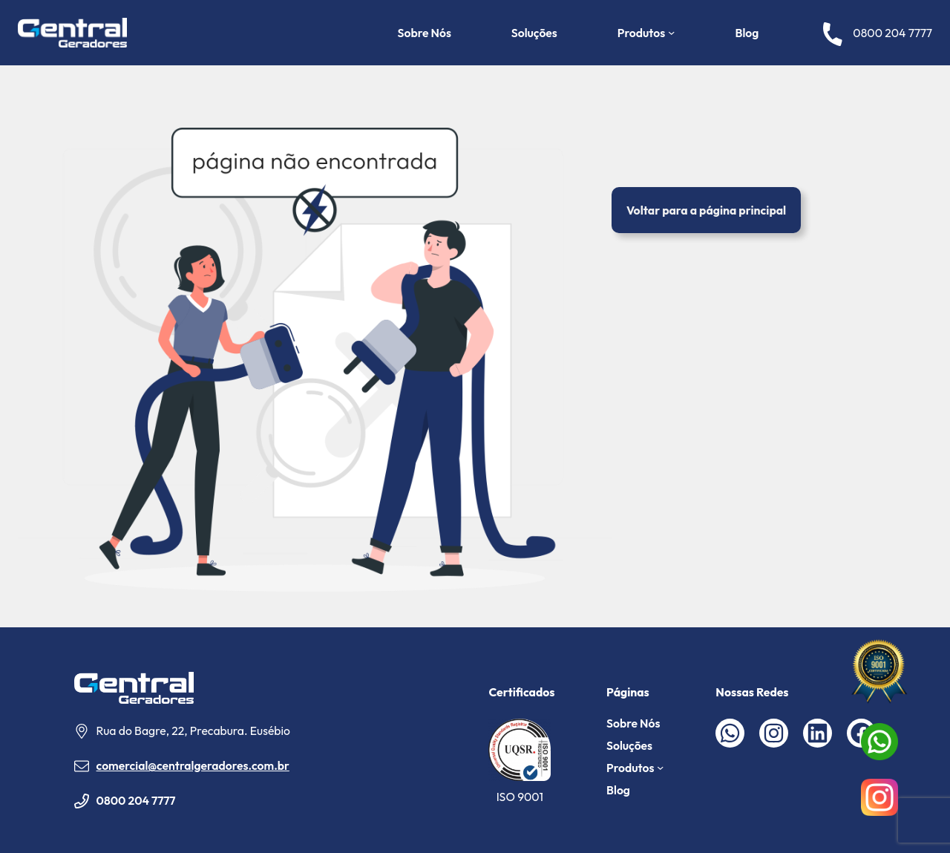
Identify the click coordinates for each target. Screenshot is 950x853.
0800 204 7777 (136, 800)
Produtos (641, 32)
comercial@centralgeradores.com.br (192, 765)
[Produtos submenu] (671, 32)
